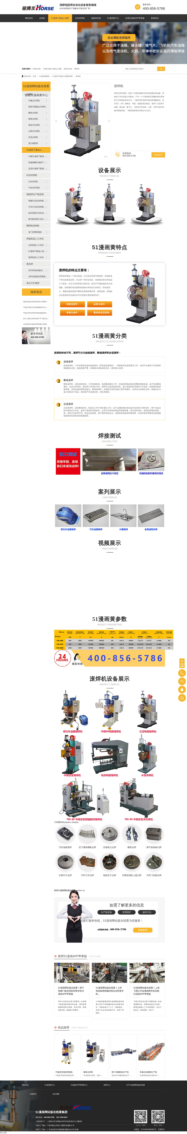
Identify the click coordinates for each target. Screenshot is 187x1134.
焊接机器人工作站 (35, 239)
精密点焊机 (68, 69)
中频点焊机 (36, 69)
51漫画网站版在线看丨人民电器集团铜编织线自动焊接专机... (110, 989)
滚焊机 (78, 76)
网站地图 (3, 1133)
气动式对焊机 (34, 188)
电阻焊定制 (96, 18)
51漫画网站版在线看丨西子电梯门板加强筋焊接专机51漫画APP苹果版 (71, 989)
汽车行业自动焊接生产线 (37, 207)
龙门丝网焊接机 (35, 232)
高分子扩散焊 (32, 283)
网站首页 (29, 18)
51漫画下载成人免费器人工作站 (37, 251)
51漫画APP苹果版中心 (79, 1085)
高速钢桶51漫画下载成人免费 (37, 162)
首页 (35, 76)
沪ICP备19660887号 (148, 1129)
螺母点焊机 (88, 1072)
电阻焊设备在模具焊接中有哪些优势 (36, 302)
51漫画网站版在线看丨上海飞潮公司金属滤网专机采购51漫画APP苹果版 (146, 989)
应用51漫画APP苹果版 (135, 18)
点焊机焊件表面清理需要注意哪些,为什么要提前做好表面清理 (46, 325)
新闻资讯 (155, 18)
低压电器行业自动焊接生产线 (37, 213)
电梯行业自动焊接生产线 (37, 201)
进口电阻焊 (33, 143)
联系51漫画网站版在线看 (63, 26)
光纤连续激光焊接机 (37, 276)
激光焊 (29, 264)
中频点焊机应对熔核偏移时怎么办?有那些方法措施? (42, 308)
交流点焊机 (33, 137)
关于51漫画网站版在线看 (35, 26)
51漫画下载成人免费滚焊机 (62, 76)
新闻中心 (107, 1085)
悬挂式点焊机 (34, 125)
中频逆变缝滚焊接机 (64, 1072)
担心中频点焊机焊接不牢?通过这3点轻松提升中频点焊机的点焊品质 (48, 319)
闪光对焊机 (80, 18)
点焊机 (42, 18)
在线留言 (33, 1094)
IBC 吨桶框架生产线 (120, 1072)
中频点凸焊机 (34, 101)
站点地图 (56, 1094)
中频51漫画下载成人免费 (52, 69)
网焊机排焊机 (32, 225)
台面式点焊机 (34, 131)
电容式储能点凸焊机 (37, 107)
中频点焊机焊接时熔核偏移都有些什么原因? (39, 314)
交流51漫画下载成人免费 (37, 169)
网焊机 (76, 69)
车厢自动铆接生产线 (148, 1072)
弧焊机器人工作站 (36, 257)
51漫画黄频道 (44, 76)
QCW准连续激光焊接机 (37, 270)
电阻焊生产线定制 (35, 194)
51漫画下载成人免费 (60, 18)
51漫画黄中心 (113, 18)
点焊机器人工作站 (36, 245)
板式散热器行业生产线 (37, 219)
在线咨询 (158, 155)
